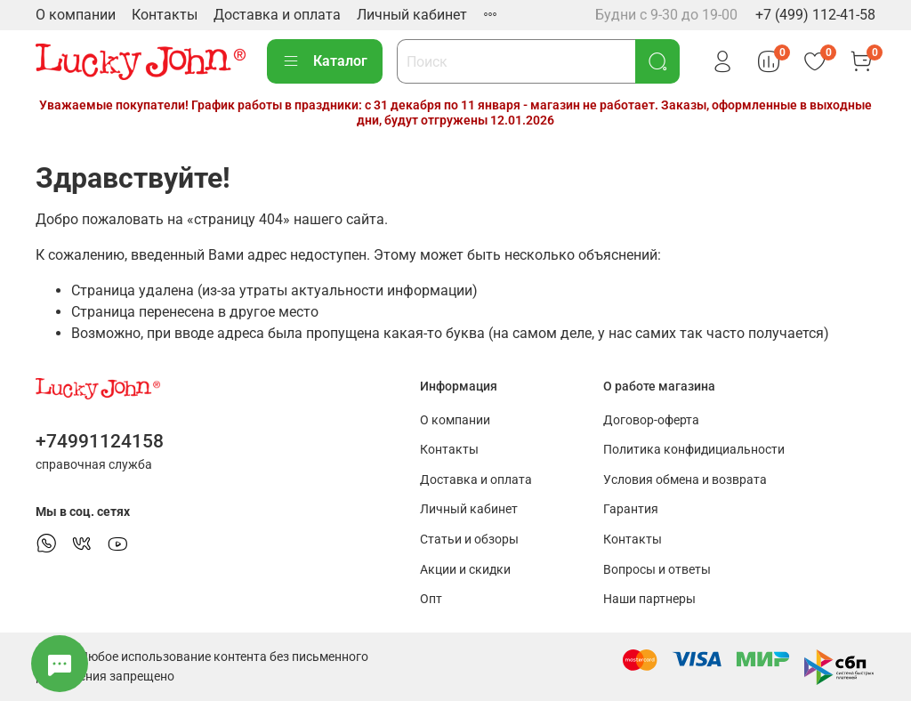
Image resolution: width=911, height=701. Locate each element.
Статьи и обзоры (469, 539)
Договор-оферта (651, 420)
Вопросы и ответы (657, 569)
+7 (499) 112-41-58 (815, 14)
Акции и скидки (465, 569)
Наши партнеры (649, 599)
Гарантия (630, 509)
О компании (76, 14)
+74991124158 (100, 441)
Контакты (165, 14)
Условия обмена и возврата (685, 479)
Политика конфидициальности (694, 449)
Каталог (324, 61)
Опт (431, 599)
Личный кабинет (412, 14)
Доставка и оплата (277, 14)
